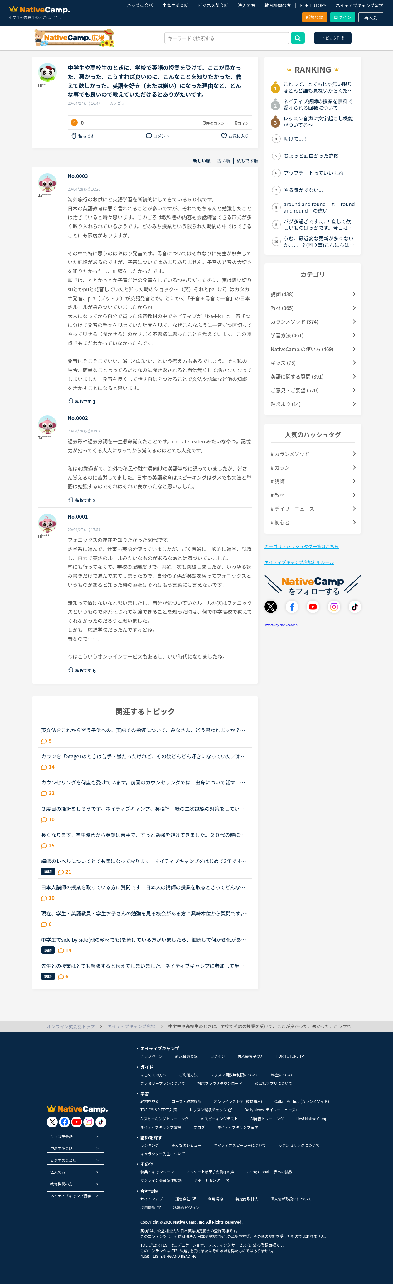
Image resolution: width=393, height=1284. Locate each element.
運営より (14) (286, 404)
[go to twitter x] (52, 1122)
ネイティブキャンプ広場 (160, 1127)
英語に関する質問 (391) (297, 376)
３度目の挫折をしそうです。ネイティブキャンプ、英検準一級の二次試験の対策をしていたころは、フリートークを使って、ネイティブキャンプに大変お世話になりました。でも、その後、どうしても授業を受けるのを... (143, 808)
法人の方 (246, 5)
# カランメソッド (290, 453)
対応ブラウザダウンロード (219, 1083)
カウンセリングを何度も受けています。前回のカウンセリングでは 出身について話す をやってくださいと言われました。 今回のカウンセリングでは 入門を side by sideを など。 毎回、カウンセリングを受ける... (143, 782)
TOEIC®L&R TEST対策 (158, 1109)
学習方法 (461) (287, 335)
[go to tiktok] (100, 1122)
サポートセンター (211, 1180)
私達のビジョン (186, 1207)
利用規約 (215, 1198)
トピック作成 (333, 38)
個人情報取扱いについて (291, 1198)
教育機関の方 (277, 5)
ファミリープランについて (162, 1083)
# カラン (280, 467)
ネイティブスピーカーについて (240, 1145)
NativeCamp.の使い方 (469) (302, 349)
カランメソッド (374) (294, 321)
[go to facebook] (64, 1122)
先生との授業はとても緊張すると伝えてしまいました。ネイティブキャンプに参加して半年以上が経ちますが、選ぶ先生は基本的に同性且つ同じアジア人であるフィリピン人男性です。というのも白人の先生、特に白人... (143, 965)
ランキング (149, 1145)
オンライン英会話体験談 (161, 1180)
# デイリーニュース (292, 508)
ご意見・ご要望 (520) (294, 390)
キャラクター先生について (162, 1153)
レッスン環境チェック (210, 1109)
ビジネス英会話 (213, 5)
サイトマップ (151, 1198)
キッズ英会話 (140, 5)
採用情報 (150, 1207)
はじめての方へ (153, 1074)
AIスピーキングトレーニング (164, 1118)
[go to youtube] (76, 1122)
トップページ (151, 1056)
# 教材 (277, 495)
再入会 (370, 17)
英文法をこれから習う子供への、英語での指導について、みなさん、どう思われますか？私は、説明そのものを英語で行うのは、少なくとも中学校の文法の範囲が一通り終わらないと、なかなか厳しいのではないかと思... (143, 730)
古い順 (223, 161)
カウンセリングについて (298, 1145)
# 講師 (277, 481)
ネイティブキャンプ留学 (359, 5)
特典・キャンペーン (157, 1171)
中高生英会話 (175, 5)
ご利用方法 (188, 1074)
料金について (282, 1074)
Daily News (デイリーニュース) (271, 1109)
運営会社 (185, 1198)
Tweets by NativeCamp (281, 624)
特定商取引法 (246, 1198)
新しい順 (202, 161)
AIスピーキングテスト (219, 1118)
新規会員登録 (186, 1056)
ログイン (343, 17)
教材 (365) (282, 307)
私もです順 (247, 161)
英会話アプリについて (273, 1083)
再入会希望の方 (251, 1056)
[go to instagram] (88, 1122)
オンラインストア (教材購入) (238, 1101)
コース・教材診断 (186, 1101)
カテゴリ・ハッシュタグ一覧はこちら (301, 546)
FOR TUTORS (313, 5)
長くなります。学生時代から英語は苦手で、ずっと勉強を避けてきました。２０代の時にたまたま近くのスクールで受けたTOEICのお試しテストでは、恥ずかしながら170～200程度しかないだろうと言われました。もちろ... (143, 834)
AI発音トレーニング (267, 1118)
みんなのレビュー (186, 1145)
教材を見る (149, 1101)
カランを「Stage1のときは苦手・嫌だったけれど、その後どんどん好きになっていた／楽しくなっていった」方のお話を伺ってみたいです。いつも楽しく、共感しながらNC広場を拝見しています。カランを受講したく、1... (143, 756)
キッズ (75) (283, 362)
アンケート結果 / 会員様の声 (210, 1171)
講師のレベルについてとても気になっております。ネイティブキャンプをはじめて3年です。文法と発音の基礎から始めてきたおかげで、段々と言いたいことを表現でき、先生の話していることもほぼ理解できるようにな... (143, 861)
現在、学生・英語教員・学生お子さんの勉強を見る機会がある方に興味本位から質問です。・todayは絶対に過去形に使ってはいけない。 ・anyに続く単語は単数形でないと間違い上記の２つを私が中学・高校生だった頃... (144, 913)
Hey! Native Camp (312, 1118)
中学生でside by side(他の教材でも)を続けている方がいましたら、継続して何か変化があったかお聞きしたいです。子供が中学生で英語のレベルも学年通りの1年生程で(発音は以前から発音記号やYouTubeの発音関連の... (143, 939)
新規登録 (314, 17)
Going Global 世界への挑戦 (270, 1171)
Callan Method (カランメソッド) (301, 1101)
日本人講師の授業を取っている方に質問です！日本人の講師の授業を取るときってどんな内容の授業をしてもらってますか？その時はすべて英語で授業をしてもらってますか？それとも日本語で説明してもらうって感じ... (144, 887)
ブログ (199, 1127)
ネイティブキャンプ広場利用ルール (299, 562)
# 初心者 (280, 522)
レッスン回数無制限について (234, 1074)
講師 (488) (282, 294)
